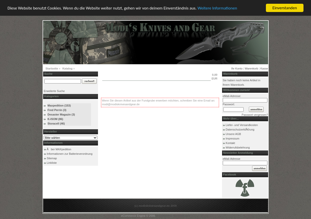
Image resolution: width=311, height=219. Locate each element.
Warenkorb (251, 68)
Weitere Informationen (217, 8)
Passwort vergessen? (255, 114)
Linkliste (52, 162)
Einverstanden (284, 7)
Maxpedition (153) (59, 105)
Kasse (264, 68)
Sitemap (52, 158)
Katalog (67, 68)
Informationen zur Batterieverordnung (69, 153)
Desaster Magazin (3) (61, 114)
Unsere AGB (233, 134)
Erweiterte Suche (54, 91)
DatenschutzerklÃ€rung (240, 129)
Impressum (232, 138)
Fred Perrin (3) (57, 110)
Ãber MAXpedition (59, 149)
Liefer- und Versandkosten (242, 125)
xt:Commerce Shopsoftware (173, 215)
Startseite (52, 68)
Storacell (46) (56, 123)
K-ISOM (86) (55, 119)
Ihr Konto (237, 68)
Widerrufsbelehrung (238, 147)
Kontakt (230, 143)
